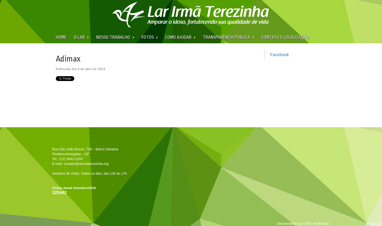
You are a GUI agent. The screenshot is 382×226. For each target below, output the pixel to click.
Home (61, 37)
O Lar (79, 37)
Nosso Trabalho (113, 37)
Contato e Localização (285, 37)
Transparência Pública (226, 37)
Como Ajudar (178, 37)
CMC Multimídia (316, 224)
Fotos (148, 37)
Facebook (279, 54)
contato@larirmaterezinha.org (86, 164)
